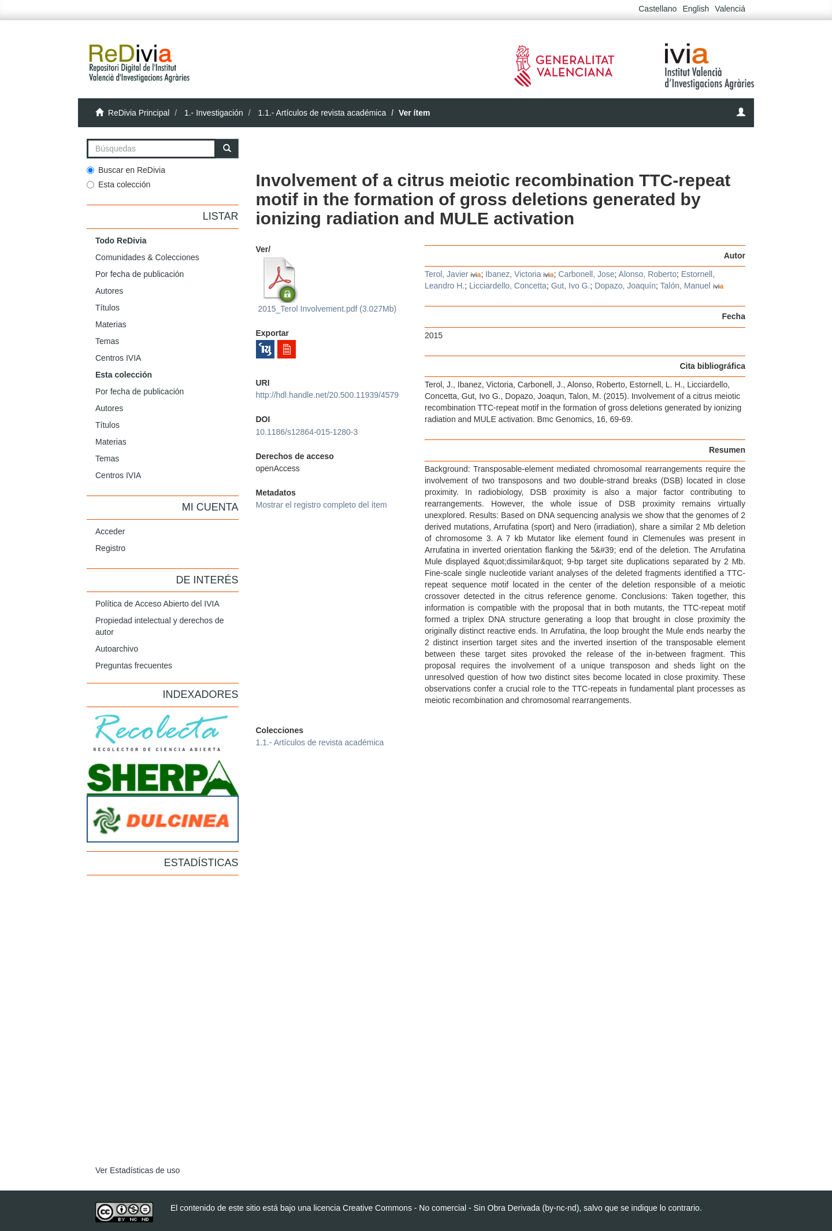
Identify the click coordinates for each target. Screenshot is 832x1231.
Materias (111, 324)
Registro (110, 548)
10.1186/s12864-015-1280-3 (307, 432)
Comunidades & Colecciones (147, 257)
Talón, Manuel (685, 285)
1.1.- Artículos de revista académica (322, 112)
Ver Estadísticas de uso (137, 1170)
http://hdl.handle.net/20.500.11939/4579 (327, 395)
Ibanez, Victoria (513, 274)
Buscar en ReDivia (126, 170)
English (695, 8)
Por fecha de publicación (139, 274)
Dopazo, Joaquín (625, 285)
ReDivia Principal (139, 112)
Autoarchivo (116, 648)
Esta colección (118, 184)
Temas (107, 341)
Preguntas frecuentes (133, 665)
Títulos (107, 307)
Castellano (657, 8)
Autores (109, 290)
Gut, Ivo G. (570, 285)
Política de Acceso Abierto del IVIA (157, 603)
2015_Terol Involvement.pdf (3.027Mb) (326, 285)
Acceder (110, 531)
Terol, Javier (446, 274)
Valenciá (730, 8)
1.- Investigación (213, 112)
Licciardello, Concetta (508, 285)
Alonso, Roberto (648, 274)
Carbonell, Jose (586, 274)
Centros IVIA (118, 358)
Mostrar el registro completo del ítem (321, 504)
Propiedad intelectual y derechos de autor (159, 626)
